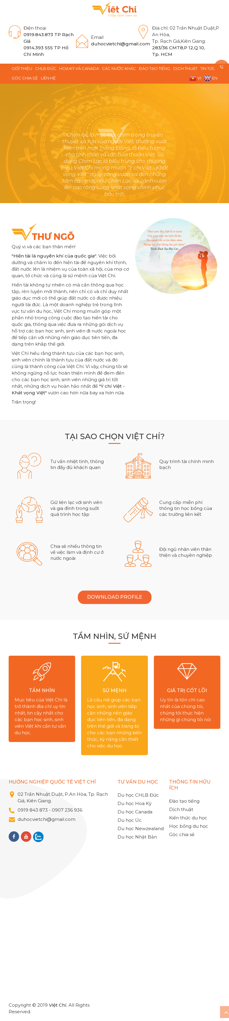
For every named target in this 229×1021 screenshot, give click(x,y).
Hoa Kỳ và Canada (79, 68)
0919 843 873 (33, 810)
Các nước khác (119, 68)
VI (195, 78)
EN (210, 78)
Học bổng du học (188, 826)
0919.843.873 (38, 34)
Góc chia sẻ (25, 78)
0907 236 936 (67, 810)
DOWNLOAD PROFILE (114, 597)
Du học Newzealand (140, 828)
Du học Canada (134, 812)
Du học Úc (129, 820)
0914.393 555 (38, 47)
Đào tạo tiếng (154, 68)
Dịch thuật (185, 68)
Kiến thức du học (188, 818)
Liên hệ (48, 78)
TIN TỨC (207, 68)
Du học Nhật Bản (137, 837)
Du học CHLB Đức (138, 795)
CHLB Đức (45, 68)
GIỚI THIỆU (22, 68)
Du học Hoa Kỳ (134, 803)
